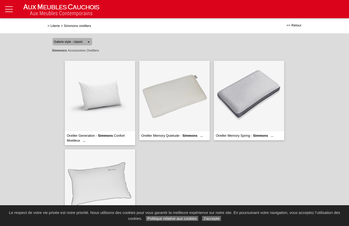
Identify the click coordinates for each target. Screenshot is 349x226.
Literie (55, 26)
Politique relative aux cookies (172, 218)
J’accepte (211, 218)
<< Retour (294, 25)
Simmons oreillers (77, 26)
